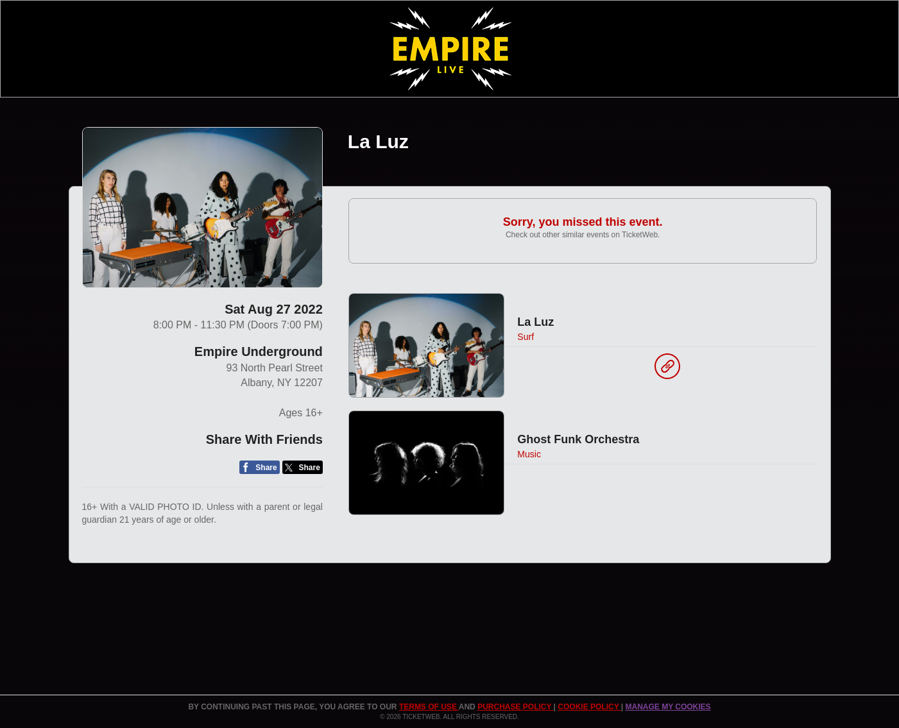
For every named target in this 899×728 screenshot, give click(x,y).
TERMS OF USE (429, 706)
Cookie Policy (589, 706)
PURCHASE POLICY (515, 706)
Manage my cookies (667, 706)
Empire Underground (258, 351)
